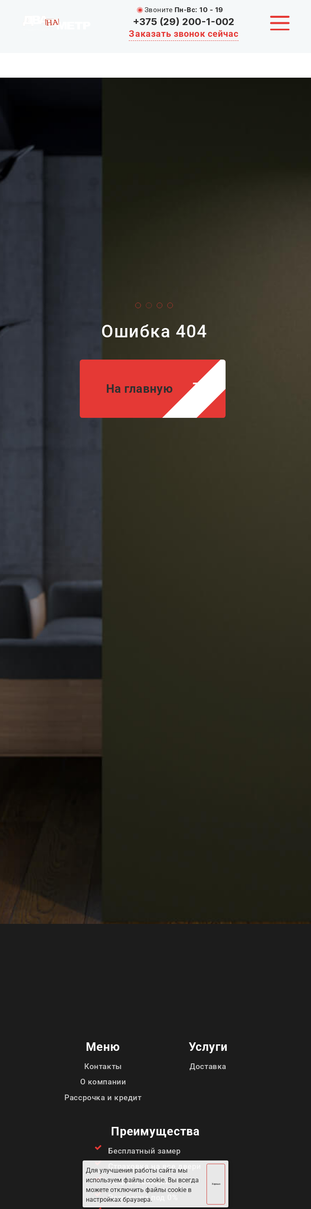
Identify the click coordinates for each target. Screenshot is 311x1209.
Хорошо (216, 1184)
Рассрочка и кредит (102, 1097)
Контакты (103, 1066)
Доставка (208, 1066)
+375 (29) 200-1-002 (183, 22)
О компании (103, 1081)
